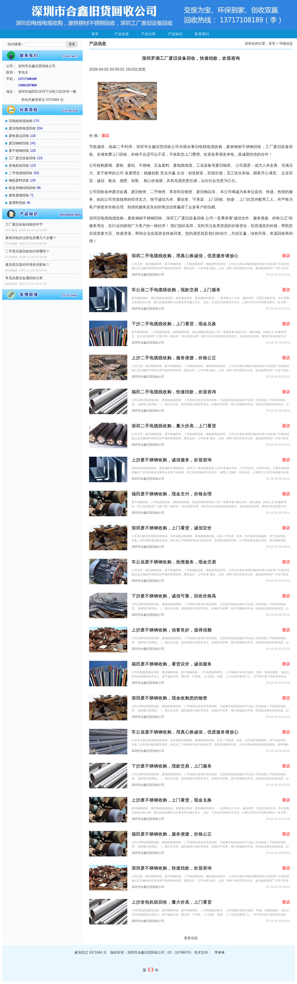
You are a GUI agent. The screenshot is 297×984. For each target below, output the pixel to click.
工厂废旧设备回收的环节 (24, 224)
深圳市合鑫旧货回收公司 (148, 274)
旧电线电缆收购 (20, 121)
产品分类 (148, 34)
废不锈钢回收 (19, 150)
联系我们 (202, 34)
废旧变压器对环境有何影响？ (27, 264)
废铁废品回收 (19, 136)
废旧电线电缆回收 (22, 128)
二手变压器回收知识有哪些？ (27, 251)
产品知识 (175, 34)
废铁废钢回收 (19, 195)
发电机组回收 (19, 165)
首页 (95, 34)
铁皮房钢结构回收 (22, 188)
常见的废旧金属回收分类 (24, 278)
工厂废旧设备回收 (22, 158)
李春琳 (219, 952)
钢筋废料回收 (19, 180)
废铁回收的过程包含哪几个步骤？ (30, 238)
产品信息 (122, 34)
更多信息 (191, 938)
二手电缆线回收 (20, 173)
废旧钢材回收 (19, 143)
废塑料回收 (17, 203)
